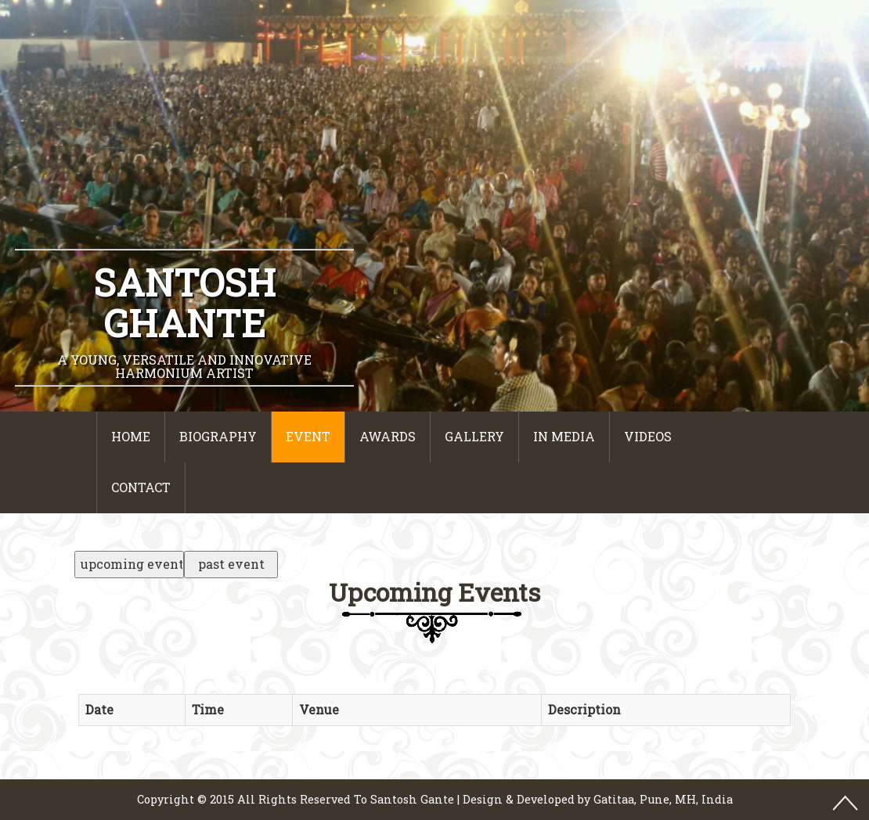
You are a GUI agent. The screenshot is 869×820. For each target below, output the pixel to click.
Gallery (474, 436)
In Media (564, 436)
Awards (387, 436)
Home (130, 436)
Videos (648, 436)
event (308, 436)
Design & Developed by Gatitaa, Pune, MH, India (598, 799)
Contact (141, 487)
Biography (218, 436)
